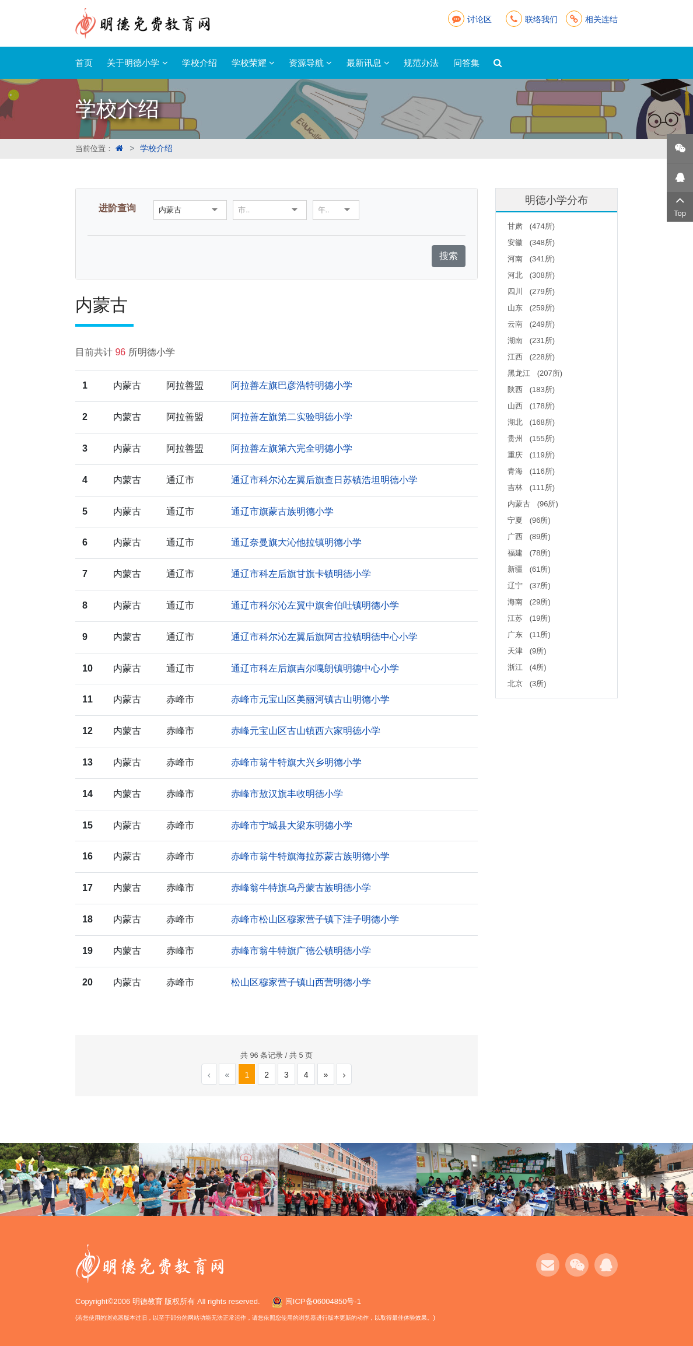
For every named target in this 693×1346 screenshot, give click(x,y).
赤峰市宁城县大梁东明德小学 (291, 825)
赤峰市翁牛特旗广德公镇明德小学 (301, 951)
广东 (529, 634)
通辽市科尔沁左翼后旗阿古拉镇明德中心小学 (324, 637)
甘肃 (531, 226)
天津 (527, 650)
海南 (529, 601)
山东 (531, 307)
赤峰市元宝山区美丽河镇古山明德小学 (310, 699)
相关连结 (592, 19)
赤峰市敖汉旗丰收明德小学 (287, 794)
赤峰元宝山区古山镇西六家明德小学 (305, 731)
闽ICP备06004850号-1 (323, 1301)
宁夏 (529, 520)
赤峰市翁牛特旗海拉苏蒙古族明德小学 (310, 856)
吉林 (531, 487)
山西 (531, 405)
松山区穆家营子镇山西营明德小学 (301, 982)
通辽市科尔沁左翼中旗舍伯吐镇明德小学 (315, 605)
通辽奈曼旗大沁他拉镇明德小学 (296, 542)
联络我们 (532, 19)
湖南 (531, 340)
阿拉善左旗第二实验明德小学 (291, 417)
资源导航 (310, 63)
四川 (531, 291)
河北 (531, 275)
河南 (531, 258)
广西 (529, 536)
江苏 (529, 618)
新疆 (529, 569)
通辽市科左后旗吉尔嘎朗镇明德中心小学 (315, 668)
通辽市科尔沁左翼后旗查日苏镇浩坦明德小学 (324, 480)
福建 (529, 552)
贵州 (531, 438)
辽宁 (529, 585)
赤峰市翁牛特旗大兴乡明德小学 (296, 762)
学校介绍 (199, 63)
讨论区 (470, 19)
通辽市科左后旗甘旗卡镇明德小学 (301, 574)
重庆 (531, 454)
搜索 (448, 256)
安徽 (531, 242)
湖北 (531, 422)
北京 (527, 683)
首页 (84, 63)
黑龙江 (535, 373)
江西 (531, 356)
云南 (531, 324)
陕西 (531, 389)
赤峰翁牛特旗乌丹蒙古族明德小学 (301, 888)
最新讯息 (368, 63)
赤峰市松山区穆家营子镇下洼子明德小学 (315, 919)
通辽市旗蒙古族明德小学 (282, 511)
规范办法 (421, 63)
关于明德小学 (137, 63)
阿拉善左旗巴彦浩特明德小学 (291, 385)
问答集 (466, 63)
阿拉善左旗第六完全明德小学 (291, 448)
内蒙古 (533, 503)
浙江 (527, 667)
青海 (531, 471)
